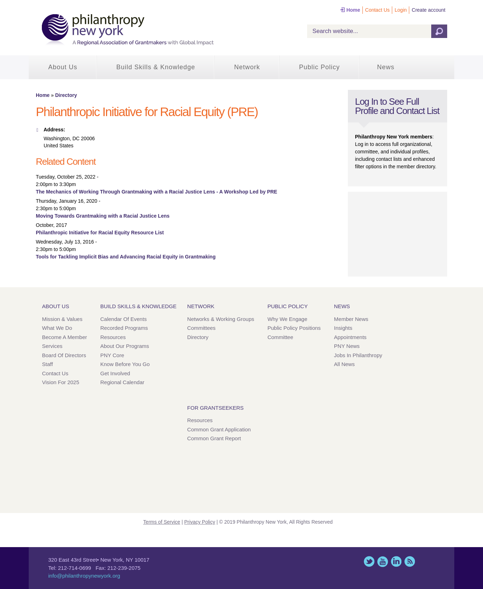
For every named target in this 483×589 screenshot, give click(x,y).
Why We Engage (287, 319)
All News (344, 364)
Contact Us (377, 10)
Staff (47, 364)
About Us (62, 67)
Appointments (350, 337)
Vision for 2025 (60, 382)
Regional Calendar (122, 382)
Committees (201, 328)
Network (247, 67)
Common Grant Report (214, 438)
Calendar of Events (123, 319)
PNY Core (112, 355)
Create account (428, 10)
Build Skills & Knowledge (155, 67)
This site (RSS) (409, 561)
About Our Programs (124, 346)
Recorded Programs (124, 328)
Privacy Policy (199, 522)
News (385, 67)
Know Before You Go (125, 364)
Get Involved (115, 373)
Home (353, 10)
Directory (66, 95)
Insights (343, 328)
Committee (280, 337)
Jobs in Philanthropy (358, 355)
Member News (351, 319)
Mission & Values (62, 319)
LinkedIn (396, 561)
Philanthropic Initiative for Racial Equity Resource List (100, 232)
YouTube (382, 561)
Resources (113, 337)
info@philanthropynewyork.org (84, 576)
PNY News (347, 346)
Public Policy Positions (294, 328)
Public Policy (319, 67)
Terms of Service (161, 522)
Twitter (369, 561)
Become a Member (64, 337)
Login (401, 10)
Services (52, 346)
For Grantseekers (215, 408)
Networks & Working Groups (220, 319)
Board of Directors (64, 355)
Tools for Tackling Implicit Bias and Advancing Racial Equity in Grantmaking (126, 257)
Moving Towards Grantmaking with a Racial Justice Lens (103, 216)
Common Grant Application (219, 429)
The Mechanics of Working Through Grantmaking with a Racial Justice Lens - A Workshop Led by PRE (156, 192)
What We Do (57, 328)
